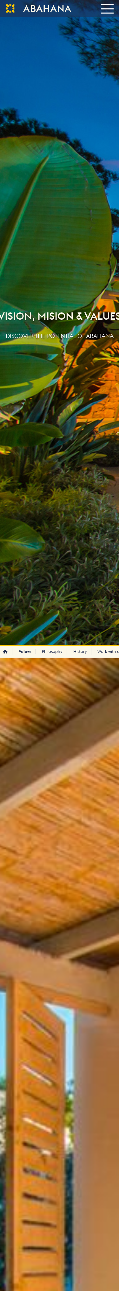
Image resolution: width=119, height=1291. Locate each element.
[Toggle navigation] (107, 8)
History (80, 651)
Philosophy (52, 651)
